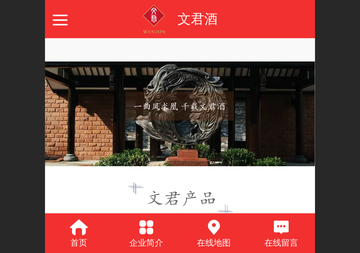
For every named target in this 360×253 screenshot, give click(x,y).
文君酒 (198, 18)
